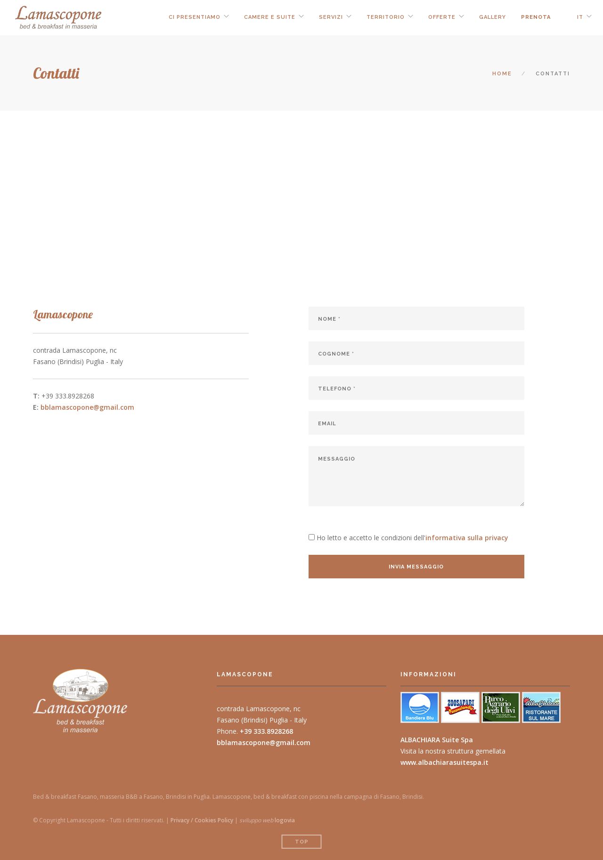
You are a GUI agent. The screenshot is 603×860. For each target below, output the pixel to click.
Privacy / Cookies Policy (202, 820)
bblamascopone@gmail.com (87, 407)
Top (302, 842)
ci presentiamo (194, 17)
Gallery (492, 17)
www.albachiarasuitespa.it (444, 762)
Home (502, 74)
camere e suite (269, 17)
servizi (331, 17)
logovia (285, 820)
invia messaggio (416, 567)
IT (580, 17)
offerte (442, 17)
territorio (386, 17)
